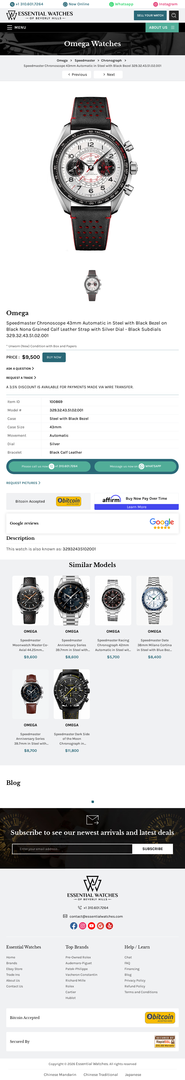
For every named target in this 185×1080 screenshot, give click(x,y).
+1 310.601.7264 (26, 4)
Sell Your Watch (150, 15)
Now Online (76, 4)
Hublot (71, 998)
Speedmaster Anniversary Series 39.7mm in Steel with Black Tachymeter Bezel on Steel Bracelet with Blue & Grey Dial (72, 645)
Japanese (133, 1074)
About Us (162, 27)
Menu (20, 27)
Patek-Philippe (77, 969)
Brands (11, 963)
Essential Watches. (92, 1063)
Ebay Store (14, 969)
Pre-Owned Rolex (78, 957)
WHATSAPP (135, 466)
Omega (30, 631)
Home (10, 957)
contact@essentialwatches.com (93, 916)
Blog (128, 975)
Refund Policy (135, 986)
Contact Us (14, 986)
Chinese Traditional (101, 1074)
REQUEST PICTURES (23, 483)
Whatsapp (121, 4)
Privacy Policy (135, 980)
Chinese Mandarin (60, 1074)
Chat (128, 957)
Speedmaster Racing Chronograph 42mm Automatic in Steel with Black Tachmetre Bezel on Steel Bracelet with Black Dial (113, 645)
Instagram (165, 4)
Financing (132, 969)
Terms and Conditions (141, 992)
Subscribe (152, 848)
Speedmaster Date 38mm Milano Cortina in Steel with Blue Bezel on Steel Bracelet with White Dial (154, 645)
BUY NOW (54, 357)
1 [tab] (93, 802)
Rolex (70, 986)
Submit (174, 15)
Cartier (71, 992)
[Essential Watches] (39, 15)
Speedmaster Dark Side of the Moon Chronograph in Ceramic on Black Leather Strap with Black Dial (72, 739)
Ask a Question (20, 369)
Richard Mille (76, 980)
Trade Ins (13, 975)
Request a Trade (21, 378)
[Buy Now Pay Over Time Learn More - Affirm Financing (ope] (136, 501)
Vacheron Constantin (81, 975)
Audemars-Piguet (79, 963)
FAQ (127, 963)
